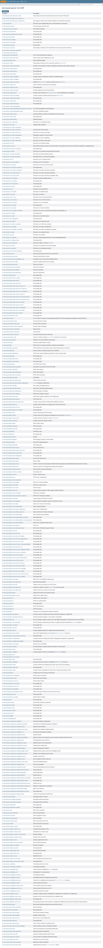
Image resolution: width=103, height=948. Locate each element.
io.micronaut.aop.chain (8, 26)
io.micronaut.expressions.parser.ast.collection (14, 288)
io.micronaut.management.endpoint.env (13, 732)
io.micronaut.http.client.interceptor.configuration (15, 383)
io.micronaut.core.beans (8, 145)
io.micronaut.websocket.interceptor (11, 944)
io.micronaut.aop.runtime (9, 42)
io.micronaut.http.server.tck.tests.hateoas (13, 563)
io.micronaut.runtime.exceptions (10, 845)
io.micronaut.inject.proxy (8, 649)
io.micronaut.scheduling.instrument (11, 880)
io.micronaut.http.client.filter (10, 377)
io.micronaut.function (8, 318)
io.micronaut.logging (7, 715)
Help (25, 1)
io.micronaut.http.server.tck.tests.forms (13, 560)
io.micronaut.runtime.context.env (11, 829)
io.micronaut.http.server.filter (10, 498)
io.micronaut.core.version (9, 248)
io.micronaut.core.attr (8, 143)
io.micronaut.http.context (9, 415)
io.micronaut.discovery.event (10, 264)
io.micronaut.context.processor (10, 103)
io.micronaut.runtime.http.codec (10, 850)
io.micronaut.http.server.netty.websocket (13, 528)
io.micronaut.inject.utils (8, 659)
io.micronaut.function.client (9, 321)
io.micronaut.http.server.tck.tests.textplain (13, 576)
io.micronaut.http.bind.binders (10, 353)
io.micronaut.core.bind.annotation (11, 154)
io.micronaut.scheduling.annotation (11, 866)
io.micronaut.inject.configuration (11, 638)
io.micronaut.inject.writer (9, 670)
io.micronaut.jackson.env (9, 694)
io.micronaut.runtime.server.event (11, 858)
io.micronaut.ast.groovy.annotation (11, 50)
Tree (8, 1)
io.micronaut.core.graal (8, 186)
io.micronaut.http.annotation (10, 348)
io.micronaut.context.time (9, 116)
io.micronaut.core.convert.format (11, 172)
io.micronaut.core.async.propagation (12, 135)
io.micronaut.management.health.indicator (13, 775)
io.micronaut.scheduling (8, 864)
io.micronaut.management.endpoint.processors (14, 753)
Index (18, 1)
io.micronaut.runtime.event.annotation (12, 842)
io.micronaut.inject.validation (10, 662)
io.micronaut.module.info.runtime (11, 807)
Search (22, 1)
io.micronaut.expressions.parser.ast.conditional (14, 291)
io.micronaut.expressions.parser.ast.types (13, 302)
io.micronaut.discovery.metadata (11, 269)
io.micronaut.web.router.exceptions (11, 907)
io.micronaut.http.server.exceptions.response (14, 495)
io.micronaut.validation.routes (10, 893)
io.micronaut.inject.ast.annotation (11, 622)
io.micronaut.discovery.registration (11, 272)
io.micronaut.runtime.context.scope (11, 831)
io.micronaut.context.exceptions (10, 95)
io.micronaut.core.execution (9, 180)
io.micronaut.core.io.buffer (9, 191)
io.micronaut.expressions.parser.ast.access (13, 286)
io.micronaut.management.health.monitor (13, 794)
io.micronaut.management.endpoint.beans (13, 726)
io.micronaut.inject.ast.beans (10, 625)
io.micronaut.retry (7, 810)
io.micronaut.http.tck (8, 603)
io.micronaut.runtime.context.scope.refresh (13, 834)
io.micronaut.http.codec (8, 412)
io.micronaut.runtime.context (10, 826)
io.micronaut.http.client (8, 364)
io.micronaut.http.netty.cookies (10, 461)
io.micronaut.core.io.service (9, 199)
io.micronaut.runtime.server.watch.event (13, 861)
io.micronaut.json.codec (8, 707)
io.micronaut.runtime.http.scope (10, 853)
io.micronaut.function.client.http (10, 329)
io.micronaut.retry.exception (9, 818)
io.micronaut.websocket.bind (10, 934)
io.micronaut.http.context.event (10, 418)
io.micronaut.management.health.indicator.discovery (16, 783)
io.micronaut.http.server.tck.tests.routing (13, 571)
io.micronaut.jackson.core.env (10, 680)
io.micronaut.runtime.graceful (10, 847)
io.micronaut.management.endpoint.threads (14, 767)
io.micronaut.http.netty (8, 442)
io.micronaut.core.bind (8, 151)
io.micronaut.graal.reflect (9, 339)
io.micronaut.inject (7, 611)
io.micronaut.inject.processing (10, 643)
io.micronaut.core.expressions (10, 183)
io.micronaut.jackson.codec (9, 678)
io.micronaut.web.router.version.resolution (13, 926)
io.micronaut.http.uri (7, 606)
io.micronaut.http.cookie (8, 423)
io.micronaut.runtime (7, 823)
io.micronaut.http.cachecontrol (10, 361)
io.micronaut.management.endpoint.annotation (14, 724)
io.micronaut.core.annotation (10, 122)
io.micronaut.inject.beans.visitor (10, 633)
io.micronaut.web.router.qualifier (11, 915)
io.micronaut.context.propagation (11, 106)
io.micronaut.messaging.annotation (11, 799)
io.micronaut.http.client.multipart (11, 393)
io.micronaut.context (7, 63)
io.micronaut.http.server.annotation (11, 480)
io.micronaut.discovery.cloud (9, 256)
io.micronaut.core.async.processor (11, 132)
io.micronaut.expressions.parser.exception (13, 310)
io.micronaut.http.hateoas (9, 436)
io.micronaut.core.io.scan (9, 197)
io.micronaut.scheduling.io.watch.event (12, 885)
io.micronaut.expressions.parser (10, 280)
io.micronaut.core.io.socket (9, 202)
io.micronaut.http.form (8, 434)
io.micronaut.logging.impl (9, 718)
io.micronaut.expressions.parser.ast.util (12, 304)
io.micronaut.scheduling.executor (11, 877)
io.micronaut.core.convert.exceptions (12, 170)
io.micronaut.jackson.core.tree (10, 686)
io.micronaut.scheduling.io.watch (11, 882)
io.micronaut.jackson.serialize (10, 697)
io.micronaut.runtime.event (9, 839)
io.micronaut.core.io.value (9, 205)
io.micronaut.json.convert (9, 710)
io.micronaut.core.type (8, 232)
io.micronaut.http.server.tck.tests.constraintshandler (16, 544)
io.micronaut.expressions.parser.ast (11, 283)
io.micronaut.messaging (8, 796)
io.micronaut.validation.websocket (11, 901)
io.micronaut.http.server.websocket (11, 590)
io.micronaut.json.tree (8, 713)
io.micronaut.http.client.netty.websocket (13, 401)
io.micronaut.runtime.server (9, 855)
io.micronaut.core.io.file (8, 194)
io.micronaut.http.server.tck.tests (11, 533)
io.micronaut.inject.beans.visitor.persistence (14, 635)
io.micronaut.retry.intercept (9, 820)
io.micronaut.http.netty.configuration (12, 455)
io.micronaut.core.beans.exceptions (11, 148)
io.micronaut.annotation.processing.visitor (13, 20)
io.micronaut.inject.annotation (10, 614)
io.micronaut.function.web (9, 337)
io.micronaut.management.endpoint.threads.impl (15, 769)
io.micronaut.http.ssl (7, 600)
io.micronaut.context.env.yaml (10, 90)
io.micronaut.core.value (8, 245)
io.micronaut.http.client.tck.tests (11, 407)
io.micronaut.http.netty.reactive (10, 463)
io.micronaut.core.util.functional (10, 240)
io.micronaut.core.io (7, 189)
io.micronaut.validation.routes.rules (11, 896)
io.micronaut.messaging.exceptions (11, 802)
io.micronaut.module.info (9, 804)
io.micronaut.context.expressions (11, 98)
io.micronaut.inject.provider (9, 646)
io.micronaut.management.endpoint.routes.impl (15, 761)
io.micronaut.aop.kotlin (8, 37)
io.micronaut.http (7, 345)
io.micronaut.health (7, 342)
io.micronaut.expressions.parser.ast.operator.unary (15, 299)
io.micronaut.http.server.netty (10, 503)
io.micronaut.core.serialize (9, 226)
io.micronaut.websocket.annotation (11, 931)
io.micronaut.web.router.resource (11, 917)
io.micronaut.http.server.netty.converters (13, 511)
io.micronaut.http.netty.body (9, 444)
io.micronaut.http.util (8, 608)
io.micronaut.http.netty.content (10, 458)
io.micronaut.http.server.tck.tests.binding (13, 536)
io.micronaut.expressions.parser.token (12, 312)
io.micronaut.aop (6, 23)
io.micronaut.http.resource (9, 474)
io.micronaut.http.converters (9, 420)
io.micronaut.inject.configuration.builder (13, 641)
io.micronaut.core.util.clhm (9, 237)
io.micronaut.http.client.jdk (9, 385)
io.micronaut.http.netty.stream (10, 466)
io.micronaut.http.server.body (10, 485)
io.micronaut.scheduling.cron (10, 872)
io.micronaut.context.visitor (9, 119)
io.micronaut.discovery (8, 253)
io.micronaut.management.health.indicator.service (15, 791)
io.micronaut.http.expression (10, 428)
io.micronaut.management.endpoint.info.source (15, 745)
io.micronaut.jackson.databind (10, 689)
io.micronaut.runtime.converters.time (12, 837)
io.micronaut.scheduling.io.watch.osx (12, 888)
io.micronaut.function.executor (10, 334)
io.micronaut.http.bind (8, 350)
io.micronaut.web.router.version (10, 923)
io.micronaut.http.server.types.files (11, 582)
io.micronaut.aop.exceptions (9, 28)
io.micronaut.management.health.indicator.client (15, 780)
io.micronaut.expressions (9, 275)
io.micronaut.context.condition (10, 76)
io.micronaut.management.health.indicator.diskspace (16, 785)
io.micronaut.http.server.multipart (11, 501)
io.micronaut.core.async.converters (11, 129)
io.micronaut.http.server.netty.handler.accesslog (15, 517)
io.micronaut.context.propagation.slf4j (12, 111)
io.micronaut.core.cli (7, 159)
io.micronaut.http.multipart (9, 439)
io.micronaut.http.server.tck (9, 530)
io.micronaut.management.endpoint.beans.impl (14, 729)
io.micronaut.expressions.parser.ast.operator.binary (16, 296)
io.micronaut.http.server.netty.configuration (13, 509)
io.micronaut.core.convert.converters (12, 167)
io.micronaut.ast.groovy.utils (9, 55)
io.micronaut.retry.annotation (10, 812)
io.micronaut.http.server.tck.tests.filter (12, 555)
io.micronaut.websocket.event (10, 939)
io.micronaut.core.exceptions (10, 178)
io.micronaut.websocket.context (10, 936)
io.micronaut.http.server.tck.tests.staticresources (15, 573)
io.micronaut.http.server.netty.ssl (11, 525)
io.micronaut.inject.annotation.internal (12, 616)
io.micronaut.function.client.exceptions (12, 326)
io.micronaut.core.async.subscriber (11, 140)
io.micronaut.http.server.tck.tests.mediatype (14, 568)
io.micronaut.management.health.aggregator (14, 772)
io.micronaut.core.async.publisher (11, 137)
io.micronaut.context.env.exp (10, 87)
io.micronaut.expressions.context (11, 277)
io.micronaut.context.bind (9, 73)
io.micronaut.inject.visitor (9, 664)
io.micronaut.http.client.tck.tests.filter (12, 409)
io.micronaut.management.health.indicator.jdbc (14, 788)
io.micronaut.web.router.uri (9, 920)
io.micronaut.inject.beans (9, 630)
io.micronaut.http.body (8, 356)
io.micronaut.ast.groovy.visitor (10, 57)
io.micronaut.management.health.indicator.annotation (16, 777)
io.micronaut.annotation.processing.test (13, 18)
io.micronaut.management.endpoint (11, 721)
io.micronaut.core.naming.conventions (12, 210)
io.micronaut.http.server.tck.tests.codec (13, 541)
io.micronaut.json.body (8, 705)
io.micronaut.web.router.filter (10, 909)
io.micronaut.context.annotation (10, 65)
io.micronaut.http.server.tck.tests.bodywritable (14, 538)
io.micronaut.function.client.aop (10, 323)
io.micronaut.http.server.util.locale (11, 587)
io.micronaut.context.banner (9, 68)
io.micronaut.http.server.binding (10, 482)
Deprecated (13, 1)
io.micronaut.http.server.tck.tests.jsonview (13, 565)
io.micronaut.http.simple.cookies (11, 595)
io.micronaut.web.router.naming (10, 912)
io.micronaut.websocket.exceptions (11, 942)
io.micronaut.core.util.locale (9, 242)
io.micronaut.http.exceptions (10, 426)
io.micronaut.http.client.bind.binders (12, 372)
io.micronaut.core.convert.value (10, 175)
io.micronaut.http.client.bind (9, 369)
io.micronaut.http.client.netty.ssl (11, 399)
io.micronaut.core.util (8, 234)
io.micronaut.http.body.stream (10, 358)
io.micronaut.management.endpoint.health (13, 734)
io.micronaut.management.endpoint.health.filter (15, 737)
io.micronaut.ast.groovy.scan (10, 52)
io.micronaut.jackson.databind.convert (12, 691)
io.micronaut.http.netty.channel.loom (12, 453)
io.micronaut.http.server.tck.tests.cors (12, 546)
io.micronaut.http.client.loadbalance (11, 391)
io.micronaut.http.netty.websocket (11, 469)
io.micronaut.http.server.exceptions (11, 493)
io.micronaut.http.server (8, 477)
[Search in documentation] (90, 4)
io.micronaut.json (7, 699)
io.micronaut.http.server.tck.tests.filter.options (14, 557)
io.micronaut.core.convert (9, 164)
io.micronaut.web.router (8, 904)
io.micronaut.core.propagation (10, 218)
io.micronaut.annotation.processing (11, 15)
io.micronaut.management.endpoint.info (13, 740)
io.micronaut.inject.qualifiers (9, 651)
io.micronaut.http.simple (8, 592)
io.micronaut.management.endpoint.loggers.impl (15, 750)
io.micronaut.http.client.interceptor (11, 380)
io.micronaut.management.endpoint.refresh (13, 756)
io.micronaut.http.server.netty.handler (12, 514)
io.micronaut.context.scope (9, 114)
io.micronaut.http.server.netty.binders (12, 506)
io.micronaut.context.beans (9, 71)
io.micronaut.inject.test (8, 654)
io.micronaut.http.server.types (10, 579)
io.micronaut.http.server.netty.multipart (12, 522)
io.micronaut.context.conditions (10, 79)
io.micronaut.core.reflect (8, 221)
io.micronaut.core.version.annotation (12, 251)
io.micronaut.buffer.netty (8, 60)
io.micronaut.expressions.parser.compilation (14, 307)
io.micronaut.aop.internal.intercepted (12, 34)
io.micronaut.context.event (9, 92)
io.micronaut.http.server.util (9, 584)
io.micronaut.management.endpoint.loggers (14, 748)
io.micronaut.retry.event (8, 815)
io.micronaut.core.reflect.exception (11, 224)
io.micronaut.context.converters (10, 82)
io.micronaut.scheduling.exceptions (11, 874)
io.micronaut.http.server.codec (10, 487)
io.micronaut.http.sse (8, 598)
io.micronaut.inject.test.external (10, 656)
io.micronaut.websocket (8, 928)
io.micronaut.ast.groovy (8, 47)
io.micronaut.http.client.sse (9, 404)
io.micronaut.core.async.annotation (11, 127)
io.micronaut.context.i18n (9, 100)
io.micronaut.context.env (9, 84)
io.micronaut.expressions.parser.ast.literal (13, 294)
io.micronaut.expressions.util (10, 315)
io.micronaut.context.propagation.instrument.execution (17, 108)
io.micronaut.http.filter (8, 431)
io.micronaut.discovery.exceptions (11, 267)
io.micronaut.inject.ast (8, 619)
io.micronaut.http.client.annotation (11, 366)
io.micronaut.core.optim (8, 213)
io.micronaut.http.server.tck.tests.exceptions (14, 552)
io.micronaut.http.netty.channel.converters (13, 450)
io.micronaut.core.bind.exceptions (11, 156)
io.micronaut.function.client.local (11, 331)
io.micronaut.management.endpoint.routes (13, 758)
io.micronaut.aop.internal (9, 31)
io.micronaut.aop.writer (8, 45)
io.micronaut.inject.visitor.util (10, 667)
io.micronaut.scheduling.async (10, 869)
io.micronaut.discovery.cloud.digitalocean (13, 259)
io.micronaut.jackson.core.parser (11, 683)
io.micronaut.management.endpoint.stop (13, 764)
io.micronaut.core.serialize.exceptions (12, 229)
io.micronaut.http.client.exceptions (11, 374)
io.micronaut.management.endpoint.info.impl (14, 742)
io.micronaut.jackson (7, 672)
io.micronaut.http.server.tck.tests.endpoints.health (15, 549)
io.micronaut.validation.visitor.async (11, 899)
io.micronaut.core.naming (9, 207)
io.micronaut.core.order (8, 216)
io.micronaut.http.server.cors (10, 490)
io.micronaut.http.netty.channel (10, 447)
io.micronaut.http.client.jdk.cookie (11, 388)
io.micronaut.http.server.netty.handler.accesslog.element (17, 520)
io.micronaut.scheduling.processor (11, 890)
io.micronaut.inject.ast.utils (9, 627)
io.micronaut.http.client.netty (10, 396)
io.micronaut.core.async (8, 124)
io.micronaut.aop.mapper (9, 39)
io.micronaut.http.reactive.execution (12, 471)
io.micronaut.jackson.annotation (10, 675)
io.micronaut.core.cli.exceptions (10, 162)
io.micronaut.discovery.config (10, 261)
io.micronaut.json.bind (8, 702)
